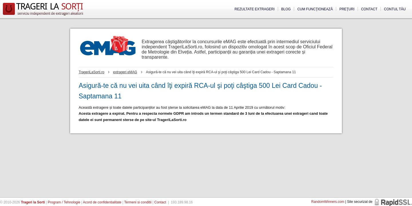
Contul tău (395, 9)
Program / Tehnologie (64, 202)
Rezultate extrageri (255, 9)
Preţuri (346, 9)
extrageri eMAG (125, 72)
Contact (369, 9)
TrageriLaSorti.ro (91, 72)
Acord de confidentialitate (102, 202)
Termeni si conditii (137, 202)
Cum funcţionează (315, 9)
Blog (286, 9)
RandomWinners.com (327, 202)
